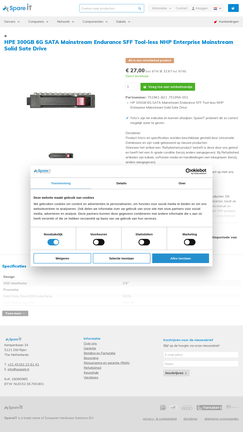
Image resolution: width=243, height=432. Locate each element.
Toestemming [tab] (61, 183)
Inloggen (200, 8)
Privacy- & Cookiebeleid (160, 418)
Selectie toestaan (121, 258)
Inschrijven (176, 372)
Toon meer (15, 313)
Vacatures (91, 377)
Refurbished (92, 367)
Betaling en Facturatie (99, 353)
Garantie (90, 348)
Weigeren (62, 258)
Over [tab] (182, 183)
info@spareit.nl (18, 369)
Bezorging (91, 357)
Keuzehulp (91, 372)
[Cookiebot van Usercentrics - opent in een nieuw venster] (191, 171)
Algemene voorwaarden (221, 418)
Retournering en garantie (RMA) (107, 362)
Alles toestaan (180, 258)
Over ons (90, 343)
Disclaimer (190, 418)
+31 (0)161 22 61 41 (23, 364)
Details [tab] (121, 183)
